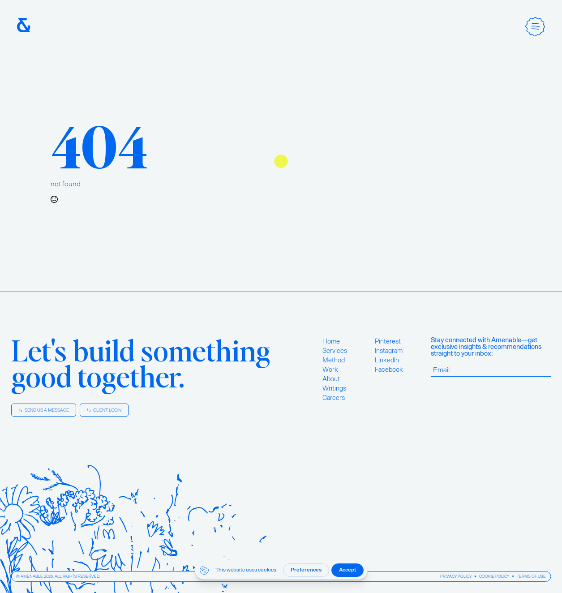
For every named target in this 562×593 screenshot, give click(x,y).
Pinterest (388, 341)
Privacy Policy (456, 576)
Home (331, 341)
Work (330, 369)
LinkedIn (387, 360)
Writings (334, 388)
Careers (333, 398)
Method (333, 360)
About (331, 379)
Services (334, 351)
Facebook (389, 369)
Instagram (389, 351)
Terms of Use (531, 576)
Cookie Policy (494, 576)
